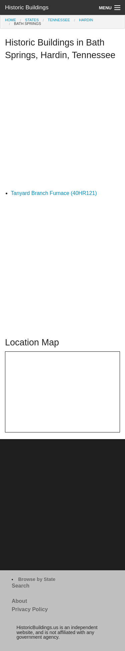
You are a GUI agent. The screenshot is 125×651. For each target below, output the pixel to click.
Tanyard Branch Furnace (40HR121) (54, 193)
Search (20, 586)
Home (10, 20)
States (32, 20)
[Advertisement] (62, 126)
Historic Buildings (26, 7)
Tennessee (59, 20)
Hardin (86, 20)
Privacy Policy (30, 609)
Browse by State (36, 579)
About (19, 601)
